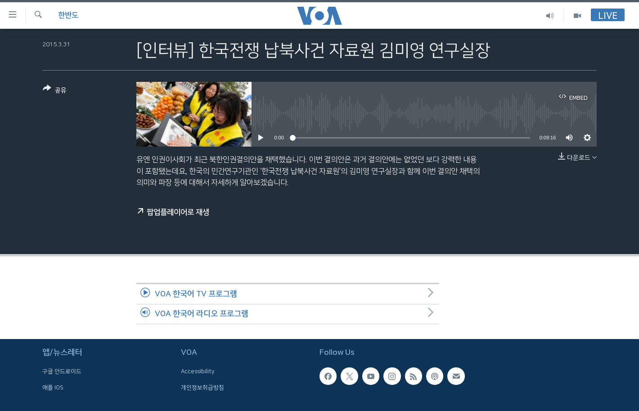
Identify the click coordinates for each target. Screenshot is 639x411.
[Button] (55, 91)
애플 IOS (52, 387)
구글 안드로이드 (61, 371)
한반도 (68, 15)
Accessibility (198, 371)
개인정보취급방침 (202, 387)
